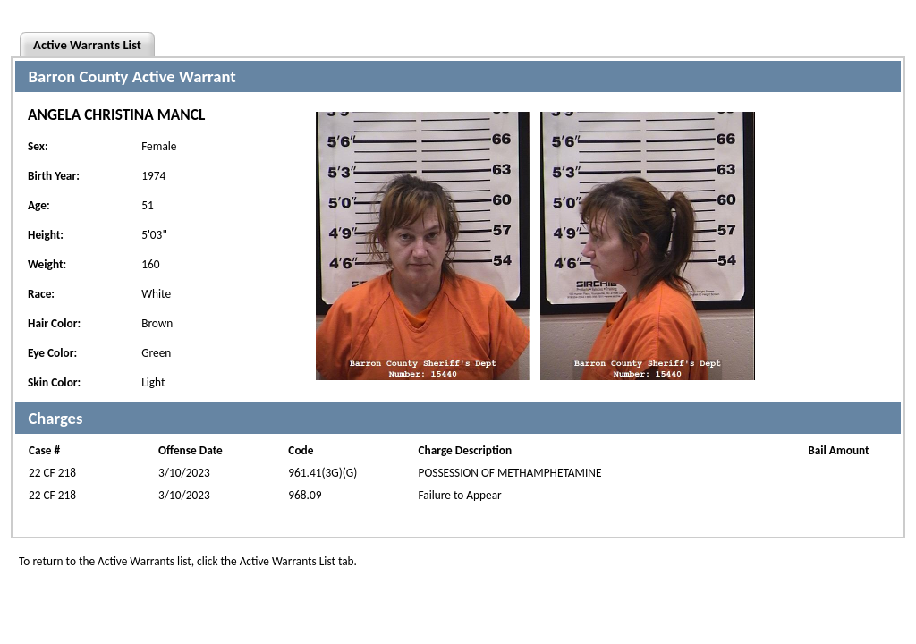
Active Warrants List (87, 45)
